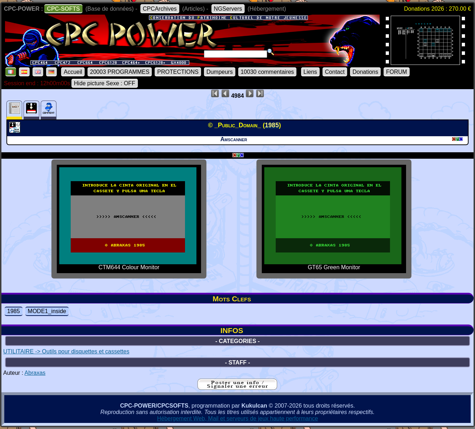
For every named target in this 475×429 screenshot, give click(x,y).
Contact (335, 72)
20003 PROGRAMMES (119, 72)
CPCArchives (160, 9)
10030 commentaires (267, 72)
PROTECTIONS (178, 72)
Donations (365, 72)
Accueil (73, 72)
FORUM (396, 72)
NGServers (228, 9)
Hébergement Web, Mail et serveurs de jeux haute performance (237, 418)
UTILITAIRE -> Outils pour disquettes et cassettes (66, 351)
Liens (310, 72)
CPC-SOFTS (63, 9)
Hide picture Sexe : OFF (104, 83)
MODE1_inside (47, 311)
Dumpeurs (219, 72)
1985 (13, 311)
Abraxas (35, 373)
